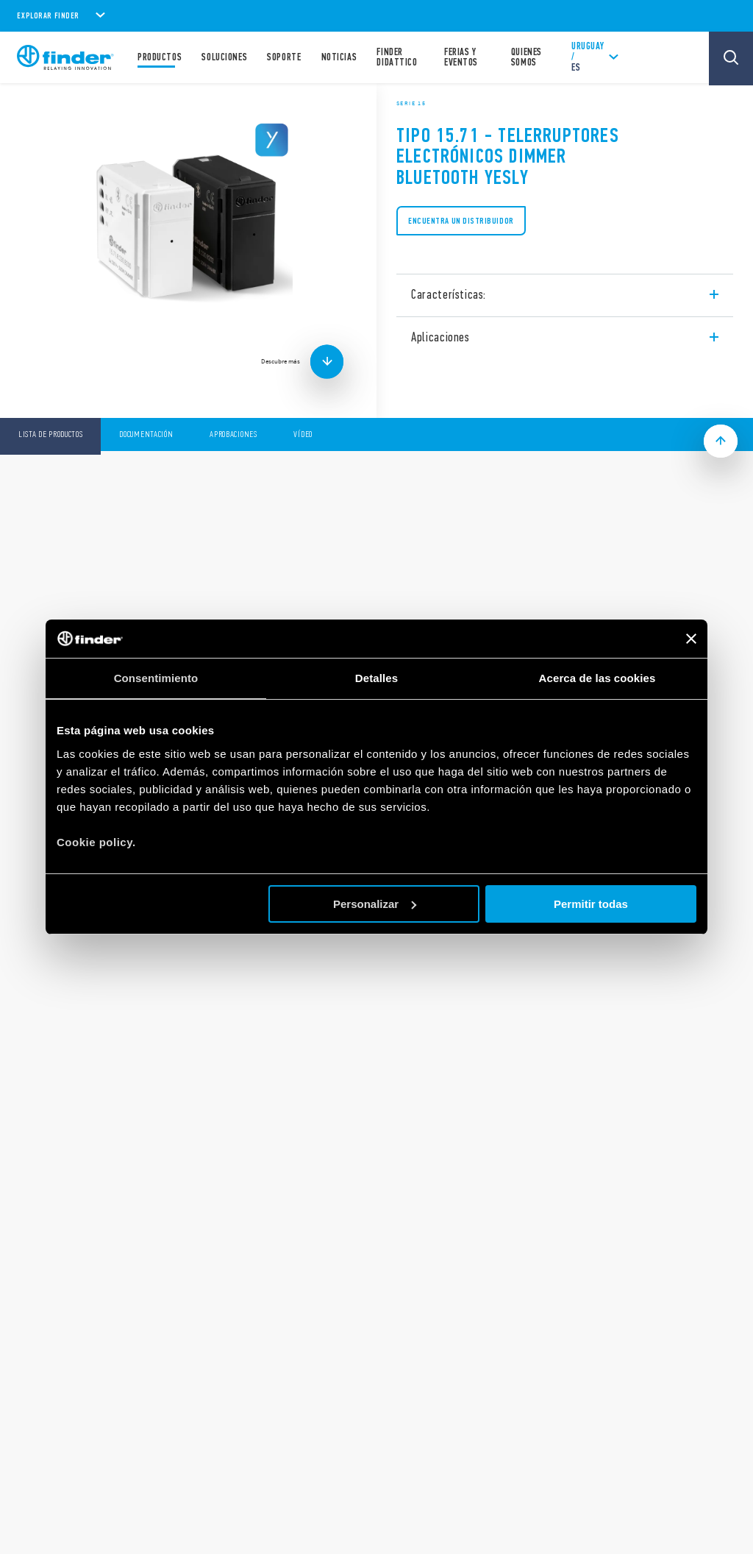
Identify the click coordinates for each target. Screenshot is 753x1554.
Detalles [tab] (376, 678)
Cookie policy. (96, 842)
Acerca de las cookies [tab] (597, 678)
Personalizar (374, 904)
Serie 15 (411, 103)
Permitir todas (591, 904)
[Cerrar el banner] (691, 639)
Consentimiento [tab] (156, 678)
